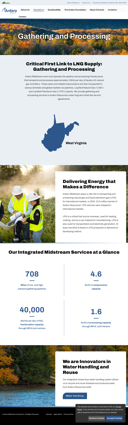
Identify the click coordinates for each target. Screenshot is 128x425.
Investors (112, 10)
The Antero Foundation (75, 10)
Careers (22, 17)
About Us (25, 10)
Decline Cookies (96, 418)
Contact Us (86, 2)
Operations (38, 10)
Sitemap (49, 417)
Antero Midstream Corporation (13, 417)
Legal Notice (57, 417)
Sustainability (54, 10)
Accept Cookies (114, 418)
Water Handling (75, 399)
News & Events (97, 10)
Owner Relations (73, 2)
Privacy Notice (69, 417)
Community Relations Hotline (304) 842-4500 (109, 2)
